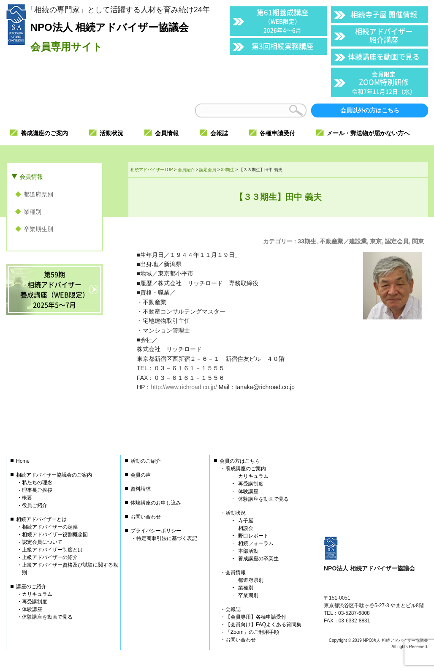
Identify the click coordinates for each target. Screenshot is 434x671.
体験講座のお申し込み (155, 503)
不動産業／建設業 (343, 241)
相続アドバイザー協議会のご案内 (54, 475)
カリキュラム (37, 594)
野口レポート (253, 536)
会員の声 (140, 475)
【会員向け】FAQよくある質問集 (263, 624)
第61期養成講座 (282, 20)
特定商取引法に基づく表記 (166, 538)
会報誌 (233, 609)
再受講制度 (34, 602)
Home (23, 461)
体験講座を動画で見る (384, 56)
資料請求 (140, 489)
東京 (376, 241)
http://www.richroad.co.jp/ (184, 387)
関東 (418, 241)
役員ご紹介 (34, 505)
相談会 (245, 528)
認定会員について (42, 542)
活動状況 (235, 513)
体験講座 (32, 609)
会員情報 (31, 176)
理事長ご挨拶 (37, 490)
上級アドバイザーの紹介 (50, 557)
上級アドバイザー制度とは (52, 550)
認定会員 (397, 241)
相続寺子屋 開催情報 (384, 14)
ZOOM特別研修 (384, 82)
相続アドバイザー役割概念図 (55, 534)
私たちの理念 (37, 483)
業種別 (32, 211)
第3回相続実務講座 (282, 46)
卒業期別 (248, 595)
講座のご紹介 (31, 586)
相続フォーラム (256, 543)
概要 (27, 498)
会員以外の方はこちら (369, 110)
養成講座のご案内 (245, 469)
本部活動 (248, 551)
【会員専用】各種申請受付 (255, 617)
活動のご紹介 (145, 461)
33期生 (307, 241)
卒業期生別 (38, 229)
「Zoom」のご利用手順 (252, 632)
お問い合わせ (145, 517)
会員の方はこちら (240, 461)
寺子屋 (245, 521)
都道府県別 (38, 194)
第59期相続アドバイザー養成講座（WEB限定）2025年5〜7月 (54, 289)
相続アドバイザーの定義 (50, 527)
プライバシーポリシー (155, 531)
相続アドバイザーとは (41, 519)
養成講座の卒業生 (258, 559)
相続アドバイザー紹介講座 (383, 35)
